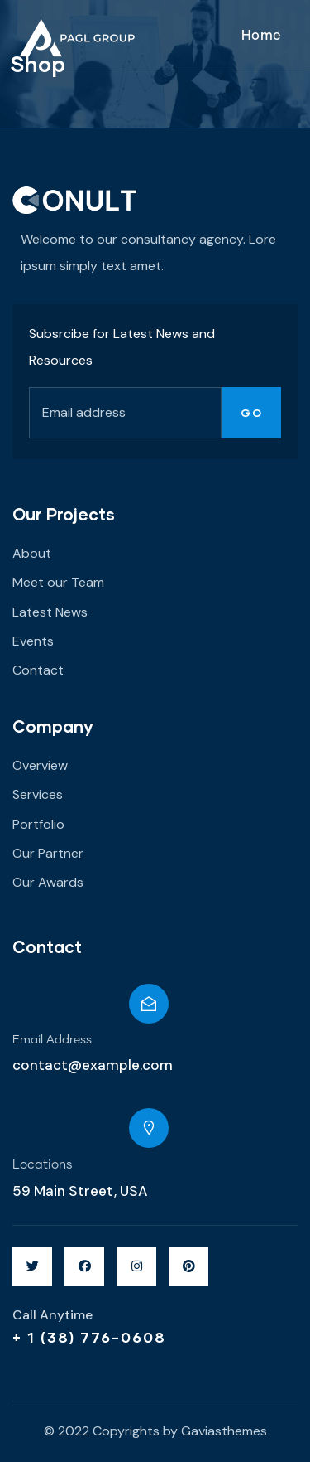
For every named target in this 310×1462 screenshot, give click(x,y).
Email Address (52, 1040)
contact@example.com (92, 1065)
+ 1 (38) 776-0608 (89, 1337)
